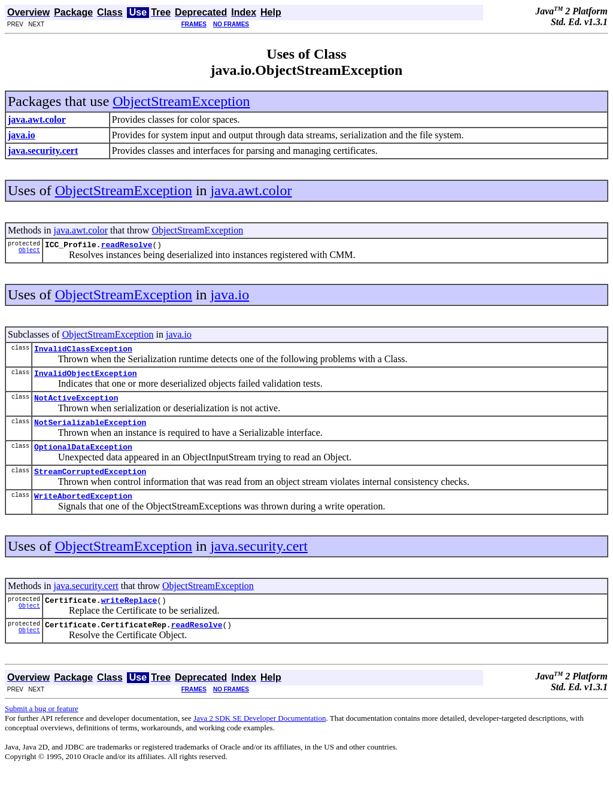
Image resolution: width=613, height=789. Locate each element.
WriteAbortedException (83, 510)
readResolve (127, 246)
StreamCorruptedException (90, 483)
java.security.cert (259, 560)
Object (29, 253)
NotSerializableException (90, 431)
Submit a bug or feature (41, 726)
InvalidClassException (83, 352)
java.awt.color (251, 190)
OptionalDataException (83, 457)
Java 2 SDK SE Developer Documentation (259, 736)
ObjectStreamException (181, 101)
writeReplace (129, 616)
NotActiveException (76, 404)
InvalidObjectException (85, 378)
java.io (230, 296)
